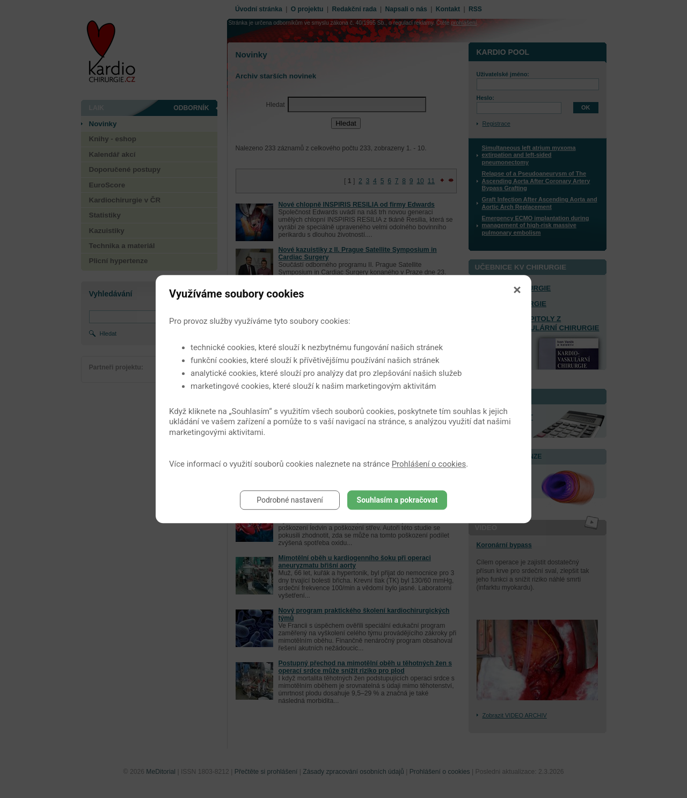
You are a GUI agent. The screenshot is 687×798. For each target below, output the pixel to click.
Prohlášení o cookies (429, 464)
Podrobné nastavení (290, 500)
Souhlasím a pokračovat (397, 500)
